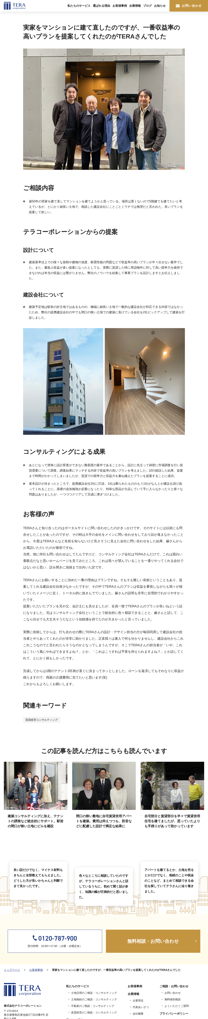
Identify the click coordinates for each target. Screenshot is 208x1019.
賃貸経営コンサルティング (41, 719)
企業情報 (135, 5)
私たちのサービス (79, 5)
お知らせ (160, 5)
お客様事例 (119, 5)
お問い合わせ (189, 5)
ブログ (147, 5)
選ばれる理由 (101, 5)
